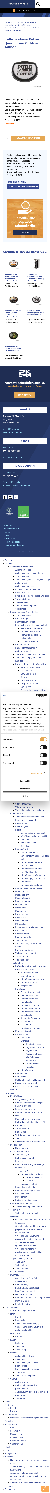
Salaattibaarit (26, 1021)
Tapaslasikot (31, 1067)
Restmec (14, 1411)
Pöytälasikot (31, 1050)
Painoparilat (20, 911)
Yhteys (25, 441)
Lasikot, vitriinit (22, 1034)
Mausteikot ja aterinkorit (26, 1187)
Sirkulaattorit (21, 940)
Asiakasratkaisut (12, 1424)
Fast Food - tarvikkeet (25, 1291)
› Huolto (6, 532)
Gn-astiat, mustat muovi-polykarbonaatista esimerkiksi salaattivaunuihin (28, 1252)
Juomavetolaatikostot (30, 631)
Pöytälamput (21, 1197)
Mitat (17, 1115)
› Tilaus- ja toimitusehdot (14, 545)
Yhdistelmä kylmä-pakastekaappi (30, 810)
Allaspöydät (20, 1359)
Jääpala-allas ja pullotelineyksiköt (30, 654)
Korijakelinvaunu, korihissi (32, 992)
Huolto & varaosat (25, 466)
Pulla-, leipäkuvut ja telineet (27, 1190)
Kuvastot (9, 1486)
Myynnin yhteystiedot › (13, 457)
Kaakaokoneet (21, 661)
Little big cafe (16, 1437)
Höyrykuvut (15, 1333)
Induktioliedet (26, 839)
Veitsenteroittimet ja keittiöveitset (30, 1142)
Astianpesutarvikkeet (24, 586)
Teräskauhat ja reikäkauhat (27, 1135)
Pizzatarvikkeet (17, 1271)
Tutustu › (24, 232)
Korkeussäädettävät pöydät (27, 1369)
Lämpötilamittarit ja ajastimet (28, 1112)
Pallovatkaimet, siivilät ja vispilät (30, 1122)
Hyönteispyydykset (23, 1294)
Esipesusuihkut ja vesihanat (28, 589)
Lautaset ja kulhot (28, 1184)
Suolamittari (20, 1132)
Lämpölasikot (26, 1070)
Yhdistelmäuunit (22, 960)
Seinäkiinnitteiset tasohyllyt (27, 1323)
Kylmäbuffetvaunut (29, 995)
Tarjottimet (15, 1210)
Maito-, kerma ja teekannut (27, 1200)
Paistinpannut (21, 914)
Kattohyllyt (20, 1317)
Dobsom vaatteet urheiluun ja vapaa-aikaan (30, 1418)
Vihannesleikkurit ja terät (26, 605)
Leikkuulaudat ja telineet (26, 1109)
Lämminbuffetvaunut (30, 1008)
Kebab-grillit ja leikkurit (25, 820)
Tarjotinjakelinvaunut (30, 1028)
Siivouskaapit (21, 1349)
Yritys (7, 1450)
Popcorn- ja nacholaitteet (26, 1086)
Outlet (7, 1401)
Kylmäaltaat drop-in (29, 976)
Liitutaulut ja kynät (23, 1304)
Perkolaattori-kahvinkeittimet (33, 690)
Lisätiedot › (10, 123)
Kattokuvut (20, 1336)
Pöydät (13, 1353)
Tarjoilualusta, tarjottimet (26, 1213)
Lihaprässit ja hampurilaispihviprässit (32, 596)
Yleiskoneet (20, 609)
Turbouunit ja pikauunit (25, 953)
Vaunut (13, 1379)
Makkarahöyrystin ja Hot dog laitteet (31, 1080)
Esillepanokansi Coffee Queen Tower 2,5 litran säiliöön (35, 312)
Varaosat (9, 1405)
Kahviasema (26, 670)
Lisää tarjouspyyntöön (28, 138)
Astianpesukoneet (23, 570)
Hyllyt (12, 1314)
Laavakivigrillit (22, 826)
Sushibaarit (25, 1024)
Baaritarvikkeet (22, 644)
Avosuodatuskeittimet (30, 667)
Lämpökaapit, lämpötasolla (32, 878)
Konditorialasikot (33, 1044)
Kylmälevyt (20, 1161)
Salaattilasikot (32, 1064)
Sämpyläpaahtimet (24, 950)
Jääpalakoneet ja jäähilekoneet (29, 657)
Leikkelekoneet (22, 592)
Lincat (13, 1408)
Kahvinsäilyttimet (28, 680)
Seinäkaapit (20, 1346)
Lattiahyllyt (20, 1320)
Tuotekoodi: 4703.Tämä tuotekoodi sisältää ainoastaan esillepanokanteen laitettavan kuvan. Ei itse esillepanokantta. (13, 321)
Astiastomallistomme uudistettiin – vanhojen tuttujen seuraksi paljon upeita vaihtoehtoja (28, 1476)
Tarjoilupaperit (21, 1268)
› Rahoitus (7, 525)
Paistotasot (20, 917)
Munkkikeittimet (22, 901)
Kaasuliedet (25, 846)
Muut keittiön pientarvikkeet (27, 1119)
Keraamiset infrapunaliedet (32, 833)
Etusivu (8, 560)
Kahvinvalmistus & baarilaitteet (23, 22)
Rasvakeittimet (22, 934)
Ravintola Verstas (18, 1440)
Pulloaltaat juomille (29, 641)
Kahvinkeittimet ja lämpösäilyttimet (17, 25)
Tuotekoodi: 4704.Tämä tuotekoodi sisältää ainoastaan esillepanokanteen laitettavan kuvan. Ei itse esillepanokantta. (13, 285)
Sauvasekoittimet (23, 599)
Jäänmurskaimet (23, 651)
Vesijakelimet (26, 986)
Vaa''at (18, 1138)
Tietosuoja (10, 1489)
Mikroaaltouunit (22, 898)
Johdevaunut (21, 1395)
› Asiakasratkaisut (11, 529)
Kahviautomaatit (28, 674)
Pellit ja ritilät (16, 1145)
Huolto (8, 1447)
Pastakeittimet (21, 921)
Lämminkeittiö (16, 813)
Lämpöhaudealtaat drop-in (32, 979)
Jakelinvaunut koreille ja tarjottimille (31, 1392)
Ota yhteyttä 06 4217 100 (25, 10)
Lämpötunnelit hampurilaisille (28, 888)
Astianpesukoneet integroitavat (29, 573)
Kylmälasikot (26, 1041)
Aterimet (24, 1171)
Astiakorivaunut (22, 1382)
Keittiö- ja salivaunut (24, 1158)
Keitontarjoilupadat (29, 852)
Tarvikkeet (9, 1093)
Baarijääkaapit (22, 618)
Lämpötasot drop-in (29, 982)
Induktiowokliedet (28, 843)
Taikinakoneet (21, 602)
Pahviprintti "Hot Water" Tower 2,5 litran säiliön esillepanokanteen (12, 277)
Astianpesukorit (22, 576)
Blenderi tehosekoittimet (26, 648)
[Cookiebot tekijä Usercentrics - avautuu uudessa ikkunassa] (36, 695)
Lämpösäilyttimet (23, 849)
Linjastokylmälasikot (35, 1047)
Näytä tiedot (36, 773)
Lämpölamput (21, 1073)
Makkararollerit (22, 895)
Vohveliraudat (21, 956)
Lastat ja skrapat (23, 1106)
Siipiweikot (15, 1431)
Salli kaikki (25, 781)
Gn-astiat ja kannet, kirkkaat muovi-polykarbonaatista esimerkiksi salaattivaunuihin (31, 1229)
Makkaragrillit (21, 891)
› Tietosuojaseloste (11, 542)
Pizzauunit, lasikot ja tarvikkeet (29, 927)
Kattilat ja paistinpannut (21, 1203)
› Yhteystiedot (9, 538)
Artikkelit (9, 1457)
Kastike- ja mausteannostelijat (29, 1103)
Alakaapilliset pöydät (24, 1356)
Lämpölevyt (25, 687)
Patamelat (20, 1125)
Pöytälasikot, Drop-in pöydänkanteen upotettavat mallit (35, 1057)
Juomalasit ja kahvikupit (31, 1174)
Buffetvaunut (21, 989)
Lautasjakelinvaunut (29, 1005)
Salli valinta (25, 788)
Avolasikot (25, 1038)
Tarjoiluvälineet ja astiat (21, 1258)
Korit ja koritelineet (23, 1193)
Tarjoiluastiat (21, 1262)
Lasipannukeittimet (29, 683)
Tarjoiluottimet (22, 1265)
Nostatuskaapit (22, 904)
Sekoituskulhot (22, 1128)
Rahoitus (9, 1421)
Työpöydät (20, 1372)
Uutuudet (14, 1089)
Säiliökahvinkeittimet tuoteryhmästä (23, 186)
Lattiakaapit (20, 1343)
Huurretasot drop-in (29, 973)
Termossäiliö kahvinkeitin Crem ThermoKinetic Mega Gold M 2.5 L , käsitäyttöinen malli (36, 277)
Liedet (18, 830)
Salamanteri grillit (23, 937)
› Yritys (6, 535)
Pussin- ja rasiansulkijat (26, 1083)
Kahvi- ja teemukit (34, 1177)
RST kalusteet (11, 1307)
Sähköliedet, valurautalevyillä (33, 836)
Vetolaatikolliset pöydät (26, 1375)
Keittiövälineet (16, 1096)
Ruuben (13, 1427)
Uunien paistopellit (23, 1148)
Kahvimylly (25, 677)
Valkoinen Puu (16, 1444)
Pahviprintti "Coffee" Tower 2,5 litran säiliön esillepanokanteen (13, 313)
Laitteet (7, 22)
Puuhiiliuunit (21, 930)
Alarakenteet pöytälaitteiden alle (29, 817)
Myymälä (25, 409)
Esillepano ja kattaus (19, 1151)
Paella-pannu (21, 908)
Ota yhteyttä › (25, 395)
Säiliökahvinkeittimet (12, 28)
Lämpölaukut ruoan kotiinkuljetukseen (32, 1297)
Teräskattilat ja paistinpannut (28, 1206)
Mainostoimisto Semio (25, 551)
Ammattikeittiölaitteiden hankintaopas (27, 1483)
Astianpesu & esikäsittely (21, 566)
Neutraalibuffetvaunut (30, 1018)
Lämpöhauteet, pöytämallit (32, 875)
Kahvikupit (30, 1180)
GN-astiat (14, 1216)
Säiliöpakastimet (23, 804)
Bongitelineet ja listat (24, 1099)
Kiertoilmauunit (22, 823)
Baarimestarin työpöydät (31, 628)
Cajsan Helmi (16, 1434)
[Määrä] (7, 138)
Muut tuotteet (11, 1414)
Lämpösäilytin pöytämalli (31, 885)
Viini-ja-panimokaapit (25, 807)
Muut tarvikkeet (17, 1275)
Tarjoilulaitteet (16, 963)
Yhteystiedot (10, 1453)
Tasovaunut (20, 1398)
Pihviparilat (20, 924)
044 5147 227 (13, 472)
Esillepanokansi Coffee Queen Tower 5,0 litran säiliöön (13, 348)
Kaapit (13, 1340)
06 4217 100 (8, 447)
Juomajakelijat (22, 1154)
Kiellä (24, 796)
